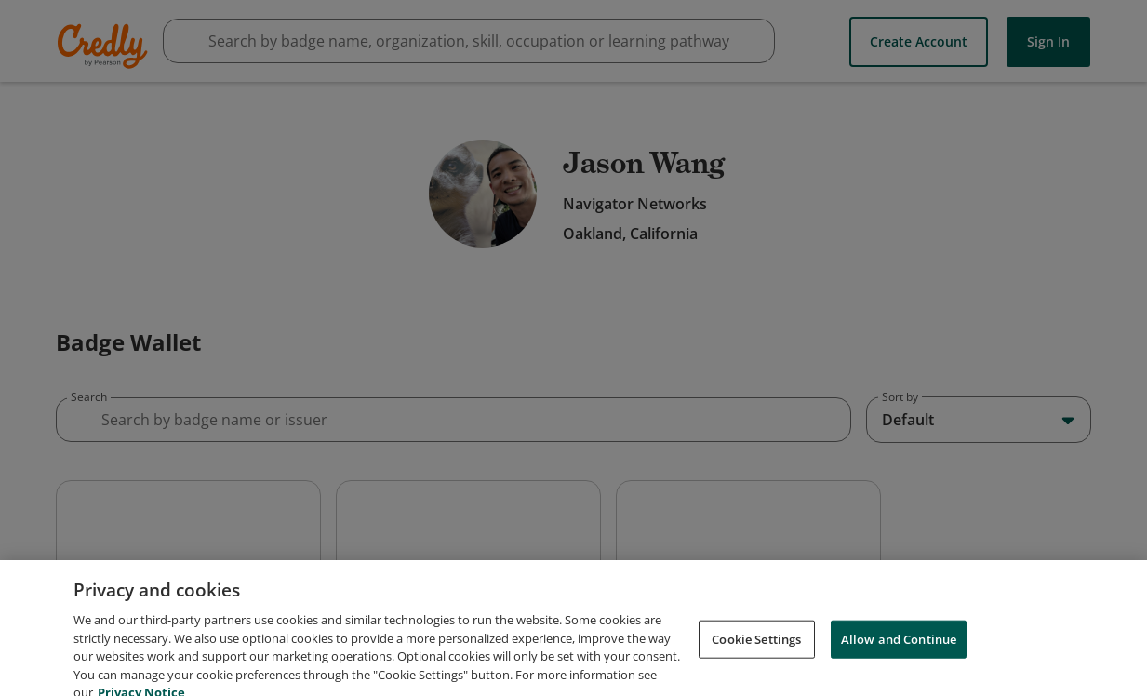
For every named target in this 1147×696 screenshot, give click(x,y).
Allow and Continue (898, 673)
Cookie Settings (756, 673)
